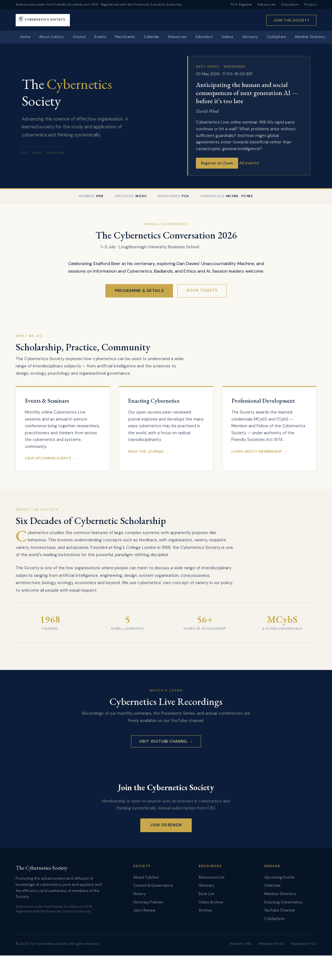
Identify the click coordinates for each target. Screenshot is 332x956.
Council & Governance (153, 886)
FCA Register (241, 5)
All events (249, 163)
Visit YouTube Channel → (166, 741)
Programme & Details (139, 291)
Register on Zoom (217, 163)
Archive (205, 910)
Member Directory (280, 894)
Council (83, 37)
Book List (206, 894)
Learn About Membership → (259, 451)
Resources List (211, 877)
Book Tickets (202, 290)
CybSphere (293, 37)
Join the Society (291, 20)
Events (106, 37)
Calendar (160, 37)
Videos (241, 37)
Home (26, 37)
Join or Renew (166, 825)
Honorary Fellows (148, 902)
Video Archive (211, 902)
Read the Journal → (148, 451)
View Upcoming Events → (50, 458)
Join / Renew (144, 910)
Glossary (265, 37)
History (139, 894)
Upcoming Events (279, 877)
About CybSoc (54, 37)
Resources (267, 5)
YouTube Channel (279, 910)
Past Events (132, 37)
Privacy (310, 5)
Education (290, 5)
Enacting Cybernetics (283, 902)
